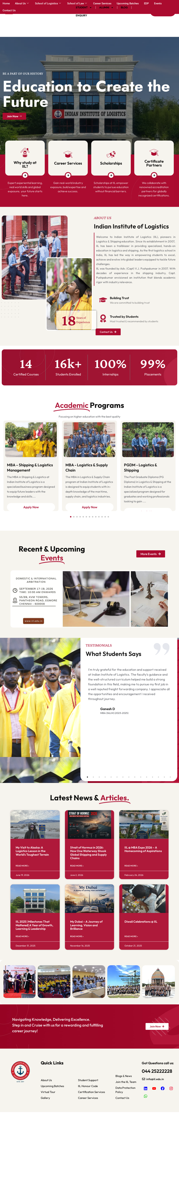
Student (84, 8)
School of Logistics (48, 3)
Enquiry (81, 15)
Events (158, 3)
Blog (124, 7)
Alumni (106, 8)
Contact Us (9, 10)
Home (6, 3)
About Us (22, 3)
